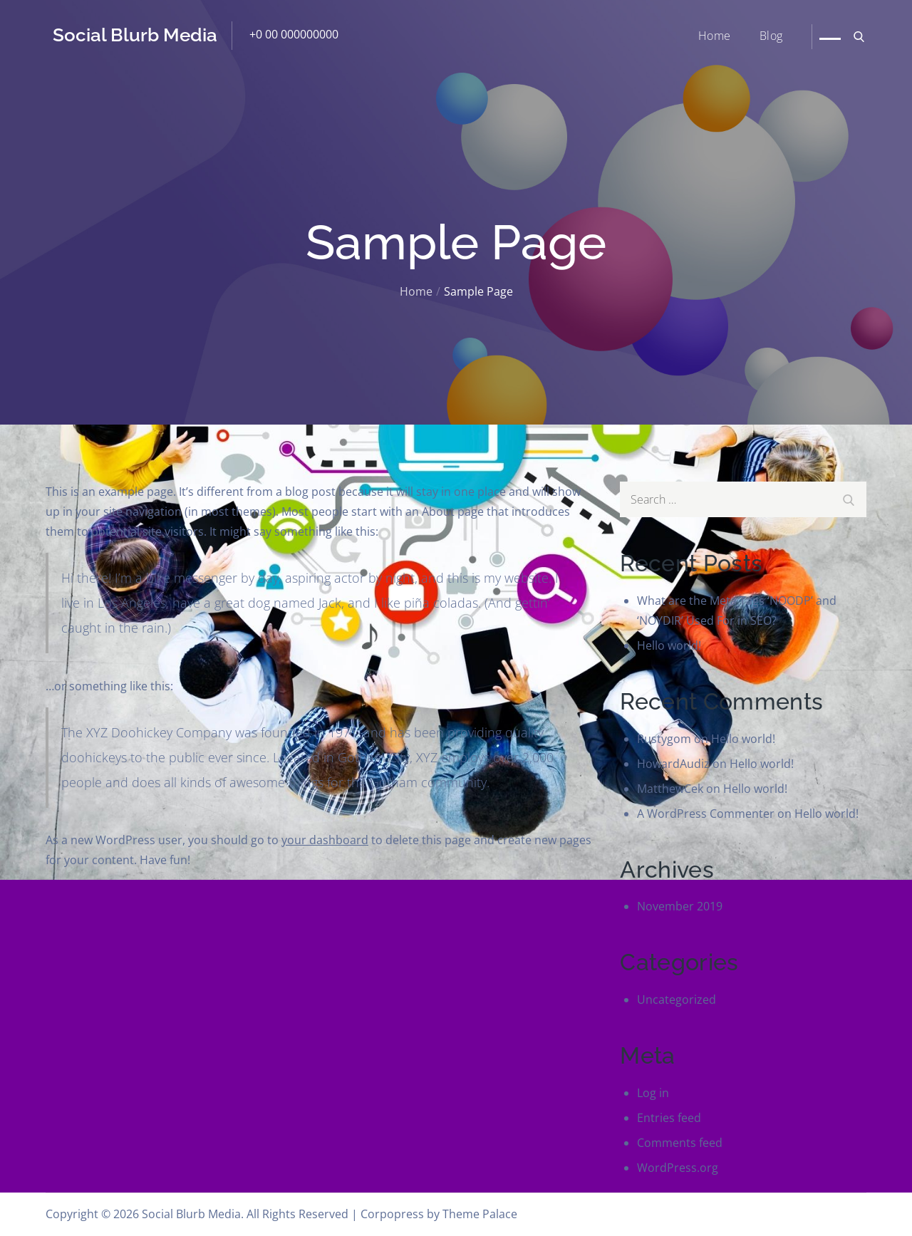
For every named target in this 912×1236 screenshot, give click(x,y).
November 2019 (679, 906)
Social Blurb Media (135, 35)
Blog (771, 35)
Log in (653, 1093)
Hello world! (669, 645)
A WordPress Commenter (705, 813)
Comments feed (679, 1143)
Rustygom (664, 739)
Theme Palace (479, 1214)
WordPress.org (677, 1167)
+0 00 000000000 (293, 34)
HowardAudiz (673, 764)
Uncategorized (676, 999)
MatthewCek (670, 788)
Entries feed (669, 1118)
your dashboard (324, 840)
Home (714, 35)
